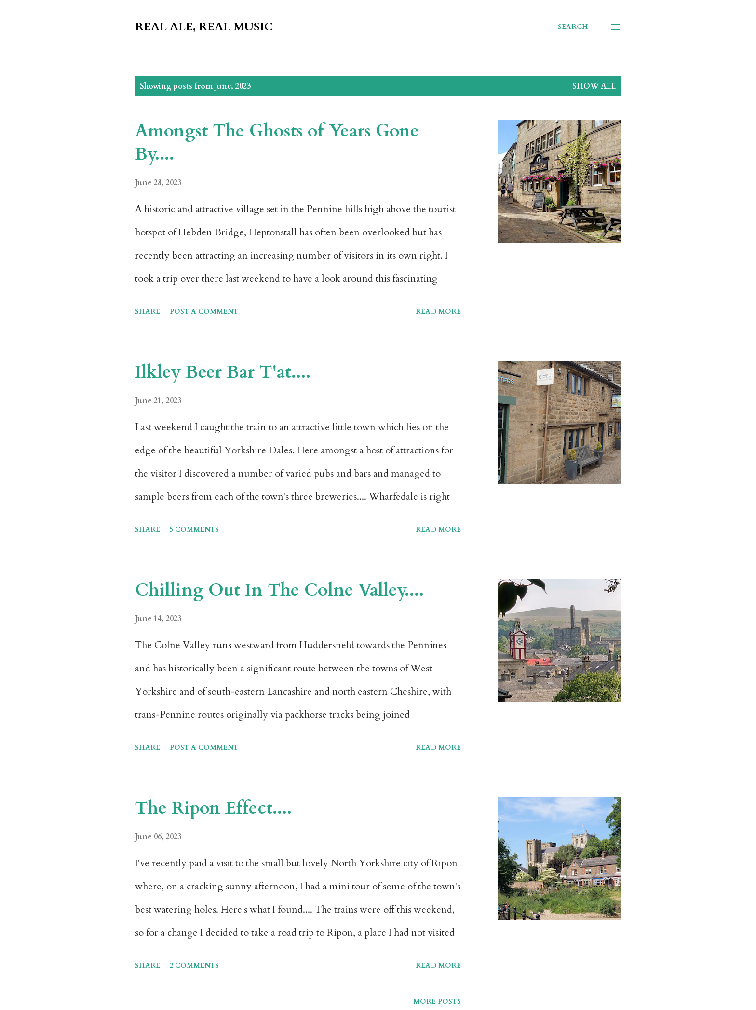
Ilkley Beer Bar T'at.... (222, 372)
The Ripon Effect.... (213, 808)
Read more (438, 311)
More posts (437, 1001)
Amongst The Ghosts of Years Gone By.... (277, 142)
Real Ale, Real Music (204, 27)
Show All (594, 86)
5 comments (194, 529)
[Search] (573, 27)
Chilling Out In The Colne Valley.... (279, 590)
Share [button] (147, 311)
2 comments (194, 965)
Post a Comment (204, 311)
